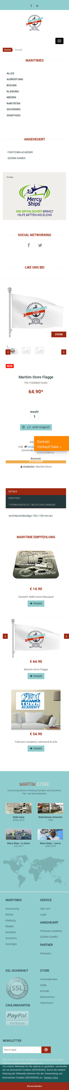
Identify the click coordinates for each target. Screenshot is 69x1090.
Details (12, 491)
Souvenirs (13, 109)
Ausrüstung (15, 79)
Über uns (45, 908)
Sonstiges (13, 115)
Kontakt (44, 991)
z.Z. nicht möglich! (36, 427)
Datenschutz (47, 996)
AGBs (43, 985)
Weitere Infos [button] (51, 1077)
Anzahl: (34, 415)
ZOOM (59, 334)
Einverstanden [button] (34, 1086)
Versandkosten (48, 979)
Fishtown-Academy (20, 152)
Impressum (46, 1002)
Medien (11, 97)
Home (7, 49)
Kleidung (13, 91)
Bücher (12, 85)
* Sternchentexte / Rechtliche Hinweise (31, 505)
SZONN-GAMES (16, 158)
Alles (10, 73)
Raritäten (13, 103)
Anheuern (45, 953)
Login (43, 914)
